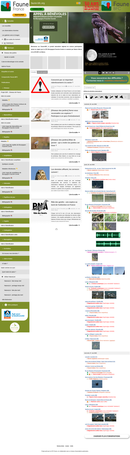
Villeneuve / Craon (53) (91, 139)
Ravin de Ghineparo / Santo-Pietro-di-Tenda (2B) (98, 400)
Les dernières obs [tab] (89, 87)
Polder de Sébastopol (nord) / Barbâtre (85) (97, 150)
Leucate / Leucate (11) (91, 357)
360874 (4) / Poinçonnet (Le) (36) (94, 121)
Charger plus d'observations (106, 436)
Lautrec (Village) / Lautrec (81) (93, 334)
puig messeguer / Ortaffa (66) (93, 320)
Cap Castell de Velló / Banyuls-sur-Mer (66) (97, 145)
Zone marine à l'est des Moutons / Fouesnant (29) (98, 377)
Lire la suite (74, 103)
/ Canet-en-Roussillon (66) (92, 311)
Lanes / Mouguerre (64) (91, 282)
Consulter (37, 9)
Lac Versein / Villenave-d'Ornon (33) (95, 250)
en (79, 3)
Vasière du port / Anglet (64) (92, 286)
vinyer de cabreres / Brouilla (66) (94, 329)
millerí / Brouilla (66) (90, 315)
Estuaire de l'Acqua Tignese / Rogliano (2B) (97, 390)
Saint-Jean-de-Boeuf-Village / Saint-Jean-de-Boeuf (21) (100, 361)
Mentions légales (60, 445)
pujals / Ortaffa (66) (90, 325)
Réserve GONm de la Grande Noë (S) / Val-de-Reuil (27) (100, 191)
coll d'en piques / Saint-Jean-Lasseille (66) (96, 424)
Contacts (67, 445)
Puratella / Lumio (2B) (91, 395)
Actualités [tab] (33, 72)
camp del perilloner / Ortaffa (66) (94, 301)
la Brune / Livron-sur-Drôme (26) (94, 366)
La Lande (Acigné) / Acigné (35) (93, 264)
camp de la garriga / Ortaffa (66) (93, 306)
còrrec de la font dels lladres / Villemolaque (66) (98, 429)
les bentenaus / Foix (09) (92, 173)
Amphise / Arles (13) (90, 177)
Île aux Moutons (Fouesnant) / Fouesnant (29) (97, 204)
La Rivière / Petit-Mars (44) (92, 277)
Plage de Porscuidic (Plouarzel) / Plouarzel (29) (98, 108)
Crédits (71, 445)
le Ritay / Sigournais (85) (92, 339)
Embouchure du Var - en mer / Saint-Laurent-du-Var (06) (100, 168)
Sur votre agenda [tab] (42, 72)
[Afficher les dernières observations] (93, 91)
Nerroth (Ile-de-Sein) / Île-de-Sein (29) (95, 210)
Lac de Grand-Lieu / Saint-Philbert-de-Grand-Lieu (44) (100, 126)
